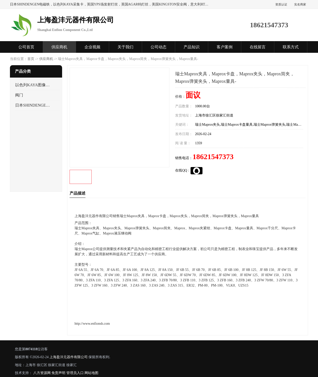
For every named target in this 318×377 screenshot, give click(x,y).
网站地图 (91, 373)
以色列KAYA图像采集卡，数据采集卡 (33, 85)
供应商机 (59, 47)
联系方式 (291, 47)
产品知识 (191, 47)
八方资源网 (42, 373)
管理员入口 (75, 373)
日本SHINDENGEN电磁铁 (33, 105)
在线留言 (258, 47)
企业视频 (92, 47)
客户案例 (225, 47)
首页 (30, 59)
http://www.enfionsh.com (92, 323)
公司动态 (158, 47)
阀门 (19, 95)
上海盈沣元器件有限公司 (68, 357)
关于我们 (125, 47)
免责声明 (58, 373)
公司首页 (26, 47)
